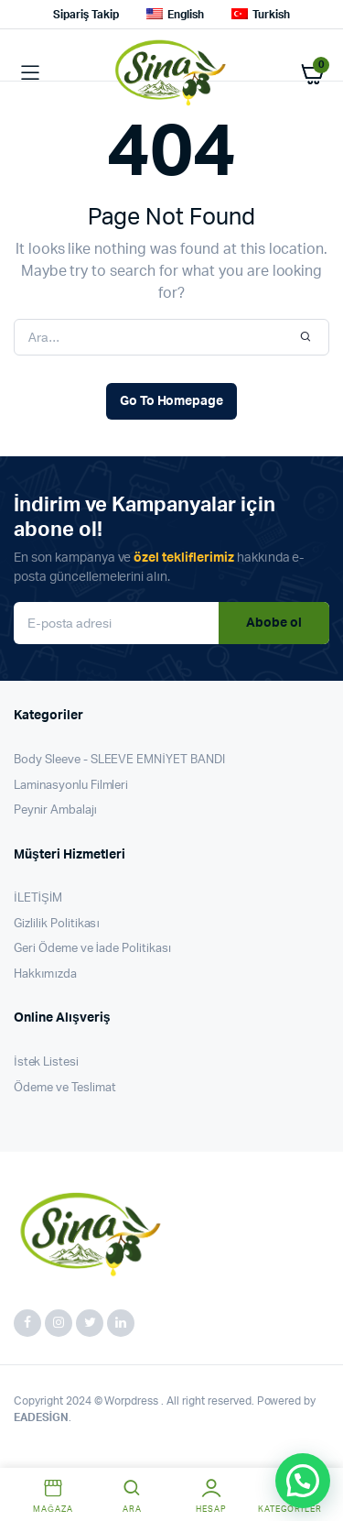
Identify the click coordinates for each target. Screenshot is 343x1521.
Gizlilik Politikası (57, 924)
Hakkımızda (45, 974)
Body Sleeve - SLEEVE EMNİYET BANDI (119, 760)
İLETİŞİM (38, 898)
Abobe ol (274, 623)
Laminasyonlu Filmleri (71, 786)
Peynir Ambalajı (55, 810)
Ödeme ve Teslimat (65, 1088)
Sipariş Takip (86, 14)
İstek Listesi (46, 1062)
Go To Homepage (172, 401)
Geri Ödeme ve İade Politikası (92, 949)
